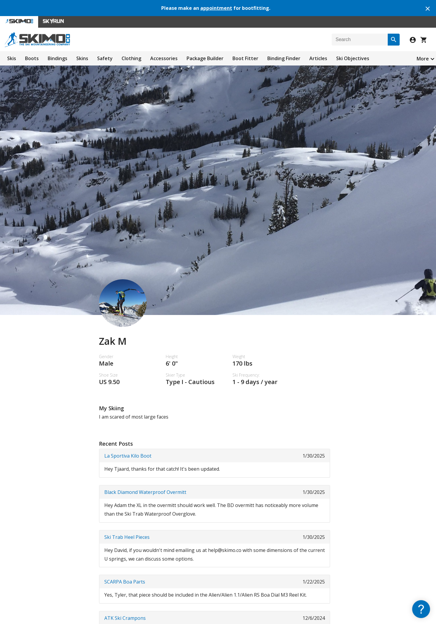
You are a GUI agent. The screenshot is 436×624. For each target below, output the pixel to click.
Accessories (164, 58)
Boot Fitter (245, 58)
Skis (11, 58)
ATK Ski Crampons (125, 618)
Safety (105, 58)
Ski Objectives (352, 58)
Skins (82, 58)
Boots (32, 58)
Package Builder (205, 58)
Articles (318, 58)
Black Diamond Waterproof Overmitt (145, 492)
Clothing (131, 58)
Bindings (57, 58)
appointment (216, 8)
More (423, 58)
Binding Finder (283, 58)
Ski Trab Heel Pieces (127, 537)
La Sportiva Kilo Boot (127, 456)
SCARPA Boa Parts (124, 581)
